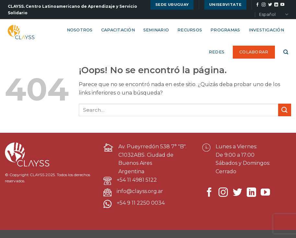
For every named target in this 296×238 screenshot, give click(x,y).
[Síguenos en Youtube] (282, 5)
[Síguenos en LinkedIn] (276, 5)
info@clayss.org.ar (140, 191)
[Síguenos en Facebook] (257, 5)
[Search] (285, 52)
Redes (216, 52)
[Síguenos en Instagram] (264, 5)
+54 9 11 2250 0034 (141, 203)
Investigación (266, 30)
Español (273, 14)
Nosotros (80, 30)
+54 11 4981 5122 (137, 180)
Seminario (156, 30)
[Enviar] (284, 110)
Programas (225, 30)
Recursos (189, 30)
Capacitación (118, 30)
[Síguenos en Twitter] (270, 5)
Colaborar (253, 52)
